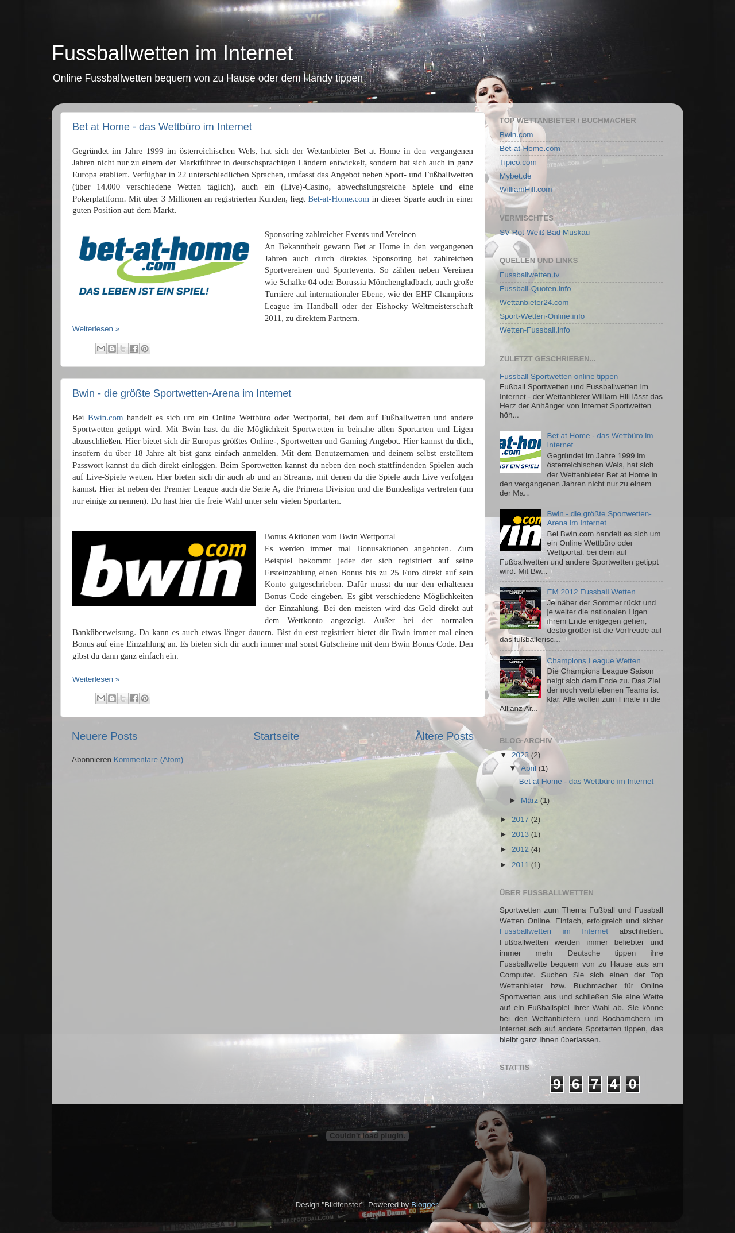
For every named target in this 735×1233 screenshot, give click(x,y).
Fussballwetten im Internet (172, 53)
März (530, 800)
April (530, 768)
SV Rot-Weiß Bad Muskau (545, 232)
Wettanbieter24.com (534, 302)
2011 (521, 864)
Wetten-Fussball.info (535, 330)
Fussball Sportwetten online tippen (559, 376)
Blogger (424, 1204)
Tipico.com (518, 162)
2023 (521, 755)
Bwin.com (105, 417)
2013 (521, 834)
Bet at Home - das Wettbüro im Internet (162, 127)
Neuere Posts (104, 736)
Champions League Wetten (593, 660)
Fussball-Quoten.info (535, 288)
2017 (521, 819)
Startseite (276, 736)
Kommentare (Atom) (149, 759)
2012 (521, 849)
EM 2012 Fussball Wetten (591, 591)
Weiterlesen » (95, 328)
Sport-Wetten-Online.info (542, 316)
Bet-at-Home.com (338, 198)
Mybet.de (516, 176)
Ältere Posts (444, 736)
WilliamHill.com (526, 189)
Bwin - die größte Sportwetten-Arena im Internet (181, 393)
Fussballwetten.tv (529, 274)
